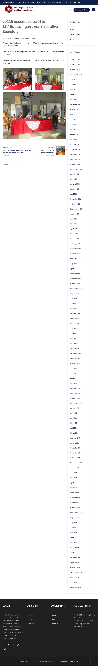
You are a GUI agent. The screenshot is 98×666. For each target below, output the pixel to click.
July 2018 (73, 298)
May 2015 (73, 423)
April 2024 (74, 94)
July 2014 (73, 473)
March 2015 (74, 433)
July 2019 (73, 264)
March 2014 (74, 488)
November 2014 (75, 453)
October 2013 (75, 508)
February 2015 (75, 438)
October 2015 (75, 398)
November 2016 (75, 358)
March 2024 (74, 99)
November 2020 (76, 199)
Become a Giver (80, 10)
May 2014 (73, 478)
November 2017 (75, 318)
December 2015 (75, 388)
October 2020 (75, 204)
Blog (30, 619)
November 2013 (75, 503)
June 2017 (73, 333)
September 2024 (76, 74)
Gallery (72, 29)
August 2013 (74, 518)
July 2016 (73, 368)
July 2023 (73, 119)
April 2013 (73, 537)
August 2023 (74, 114)
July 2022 (73, 179)
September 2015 (76, 403)
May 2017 (73, 338)
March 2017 (74, 343)
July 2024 (73, 79)
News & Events (31, 39)
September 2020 (76, 209)
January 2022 (75, 184)
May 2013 (73, 532)
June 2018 (73, 303)
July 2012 (73, 582)
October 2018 (75, 284)
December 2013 (75, 498)
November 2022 (76, 159)
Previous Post (18, 150)
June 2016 (73, 373)
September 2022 (76, 169)
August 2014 (74, 468)
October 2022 (75, 164)
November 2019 (75, 254)
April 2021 (74, 194)
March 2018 (74, 308)
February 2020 (75, 239)
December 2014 (75, 448)
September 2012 (76, 572)
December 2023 (75, 104)
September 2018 (76, 289)
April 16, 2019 (8, 39)
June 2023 (74, 124)
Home (30, 615)
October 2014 (75, 458)
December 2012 (75, 557)
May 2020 (73, 224)
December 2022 (76, 154)
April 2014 (73, 483)
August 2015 (74, 408)
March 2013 (74, 542)
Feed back (31, 623)
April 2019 (73, 269)
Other (72, 39)
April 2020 (74, 229)
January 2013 (74, 552)
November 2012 (75, 562)
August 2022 (74, 174)
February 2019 (75, 274)
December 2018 (75, 279)
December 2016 (75, 353)
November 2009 (75, 587)
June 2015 (73, 418)
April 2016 (73, 378)
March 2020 (74, 234)
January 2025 (75, 64)
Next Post (50, 150)
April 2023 (74, 134)
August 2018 (74, 293)
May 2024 (73, 89)
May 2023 (73, 129)
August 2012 (74, 577)
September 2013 (76, 513)
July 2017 (73, 328)
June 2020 (74, 219)
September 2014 (76, 463)
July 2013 (73, 523)
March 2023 (74, 139)
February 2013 (75, 547)
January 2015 (74, 443)
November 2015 (75, 393)
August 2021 (74, 189)
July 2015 (73, 413)
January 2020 (75, 244)
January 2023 (75, 149)
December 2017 (75, 313)
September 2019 (76, 259)
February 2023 (75, 144)
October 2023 (75, 109)
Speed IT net (73, 661)
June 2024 (74, 84)
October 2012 (75, 567)
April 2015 (73, 428)
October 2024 (75, 69)
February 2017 (75, 348)
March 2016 (74, 383)
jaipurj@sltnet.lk (85, 624)
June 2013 (73, 527)
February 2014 (75, 493)
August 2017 (74, 323)
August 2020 (74, 214)
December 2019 (75, 249)
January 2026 (75, 59)
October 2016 (75, 363)
